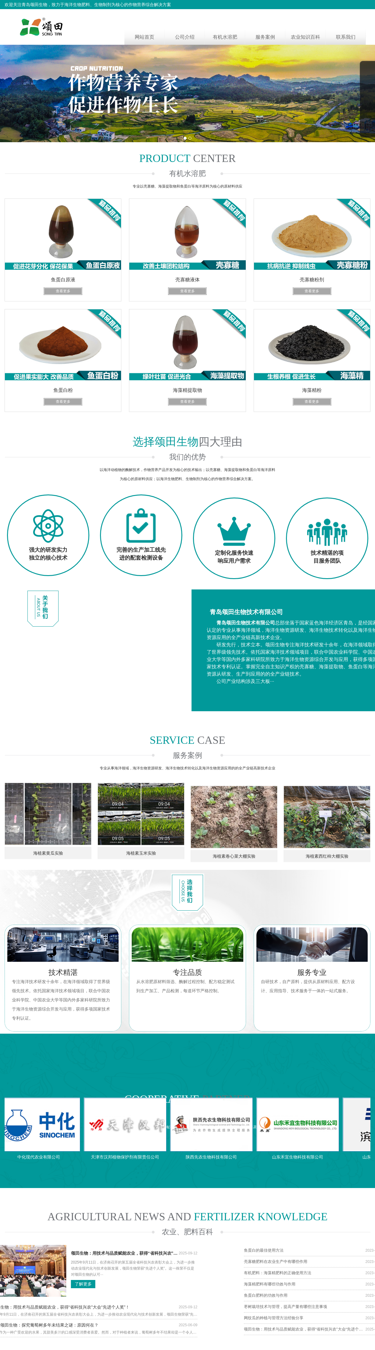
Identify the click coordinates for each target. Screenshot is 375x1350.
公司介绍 (185, 37)
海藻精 (20, 1347)
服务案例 (265, 37)
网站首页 (144, 37)
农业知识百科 (305, 37)
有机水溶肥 (225, 37)
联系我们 (345, 37)
